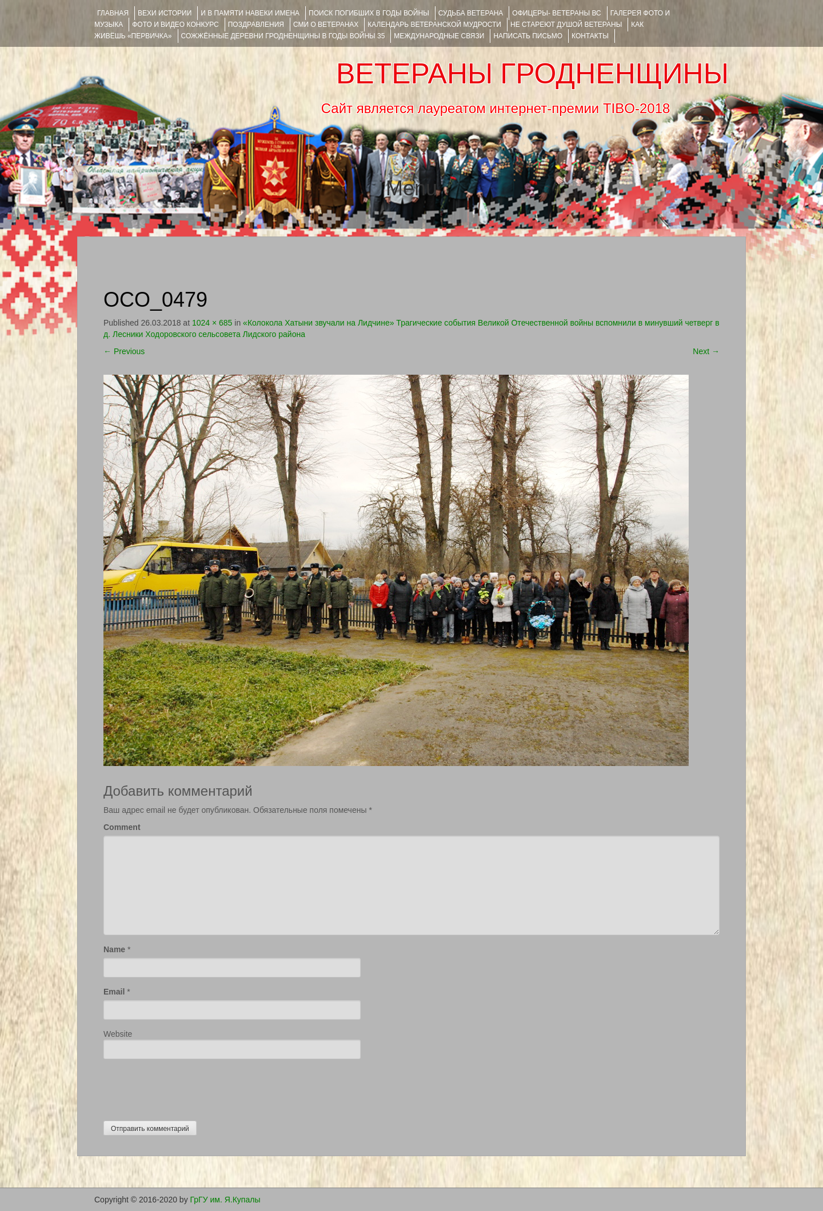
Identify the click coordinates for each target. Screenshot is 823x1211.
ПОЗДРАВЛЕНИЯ (256, 25)
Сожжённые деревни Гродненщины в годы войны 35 (283, 36)
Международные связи (439, 36)
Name (114, 949)
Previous (124, 351)
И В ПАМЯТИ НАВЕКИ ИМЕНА (250, 13)
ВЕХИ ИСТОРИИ (164, 13)
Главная (113, 13)
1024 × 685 (212, 322)
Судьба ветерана (471, 13)
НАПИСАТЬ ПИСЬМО (527, 36)
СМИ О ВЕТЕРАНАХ (325, 25)
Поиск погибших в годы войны (369, 13)
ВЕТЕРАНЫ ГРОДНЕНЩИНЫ (532, 73)
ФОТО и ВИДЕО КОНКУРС (175, 25)
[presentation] (190, 1087)
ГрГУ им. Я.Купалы (225, 1199)
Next (706, 351)
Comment (122, 827)
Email (114, 991)
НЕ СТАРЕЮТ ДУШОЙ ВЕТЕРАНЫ (566, 25)
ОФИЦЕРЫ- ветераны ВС (556, 13)
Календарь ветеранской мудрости (434, 25)
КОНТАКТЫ (590, 36)
